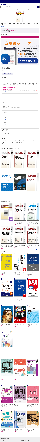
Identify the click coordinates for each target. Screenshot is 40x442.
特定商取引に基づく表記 (25, 440)
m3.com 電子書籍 (3, 9)
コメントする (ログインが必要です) (7, 131)
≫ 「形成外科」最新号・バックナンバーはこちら (10, 86)
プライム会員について (4, 440)
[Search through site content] (18, 7)
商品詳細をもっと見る (6, 73)
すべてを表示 (36, 249)
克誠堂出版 (8, 9)
